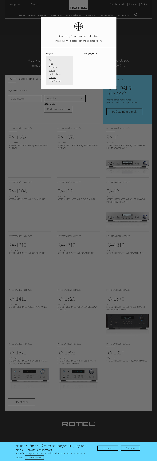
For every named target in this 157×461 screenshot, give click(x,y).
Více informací (34, 457)
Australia (53, 67)
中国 (51, 63)
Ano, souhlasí (108, 448)
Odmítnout (130, 448)
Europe (52, 70)
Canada (52, 77)
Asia (51, 60)
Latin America (55, 81)
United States (55, 74)
